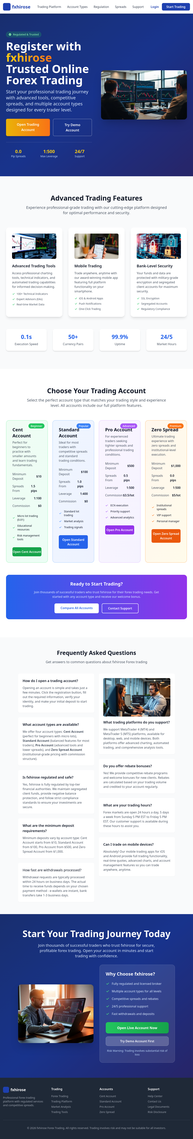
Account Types (77, 7)
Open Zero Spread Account (166, 536)
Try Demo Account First (137, 1041)
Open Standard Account (73, 542)
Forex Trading (59, 1096)
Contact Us (154, 1101)
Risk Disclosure (157, 1112)
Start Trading (175, 7)
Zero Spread (107, 1112)
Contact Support (120, 608)
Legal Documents (158, 1106)
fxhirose (21, 7)
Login (155, 7)
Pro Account (107, 1106)
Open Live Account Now (137, 1028)
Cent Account (108, 1096)
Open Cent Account (27, 552)
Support (138, 7)
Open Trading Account (28, 127)
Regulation (101, 7)
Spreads (120, 7)
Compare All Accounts (77, 608)
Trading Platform (49, 7)
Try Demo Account (72, 127)
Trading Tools (59, 1112)
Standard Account (111, 1101)
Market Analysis (61, 1106)
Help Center (155, 1096)
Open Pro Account (119, 530)
